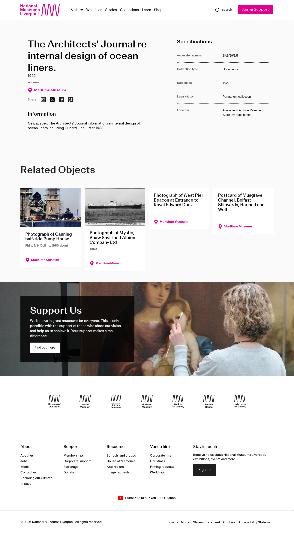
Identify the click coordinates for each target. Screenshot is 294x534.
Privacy (172, 522)
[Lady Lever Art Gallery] (240, 401)
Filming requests (162, 467)
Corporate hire (160, 455)
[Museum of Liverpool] (54, 401)
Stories (111, 10)
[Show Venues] (81, 10)
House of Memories (121, 461)
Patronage (71, 467)
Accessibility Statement (256, 522)
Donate (69, 472)
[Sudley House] (209, 401)
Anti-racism (115, 467)
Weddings (157, 472)
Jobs (24, 461)
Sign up (204, 470)
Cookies (229, 522)
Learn (146, 10)
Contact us (28, 472)
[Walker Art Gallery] (178, 401)
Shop (158, 10)
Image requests (118, 472)
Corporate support (77, 461)
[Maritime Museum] (147, 401)
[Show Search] (223, 10)
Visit (75, 10)
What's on (94, 10)
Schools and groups (121, 455)
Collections (129, 10)
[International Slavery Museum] (116, 401)
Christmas (157, 461)
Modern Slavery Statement (200, 522)
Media (24, 467)
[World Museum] (85, 401)
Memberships (74, 455)
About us (27, 455)
